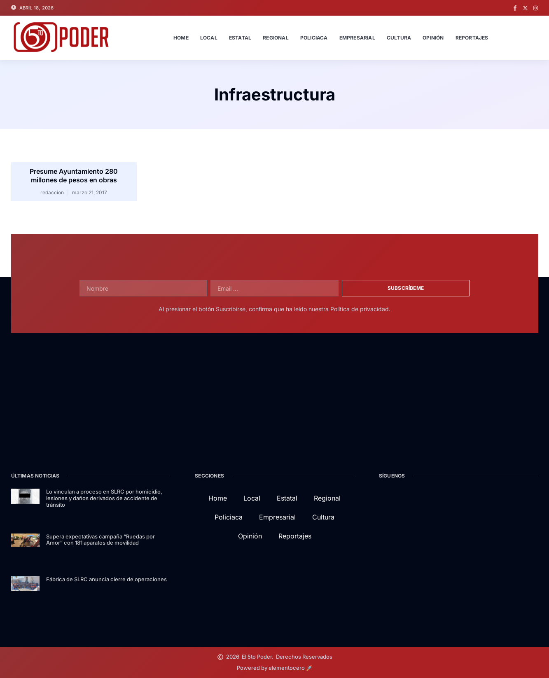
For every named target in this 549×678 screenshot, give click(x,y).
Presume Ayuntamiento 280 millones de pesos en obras (74, 175)
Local (208, 38)
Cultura (399, 38)
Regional (276, 38)
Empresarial (357, 38)
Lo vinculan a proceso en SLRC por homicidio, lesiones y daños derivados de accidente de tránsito (104, 498)
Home (181, 38)
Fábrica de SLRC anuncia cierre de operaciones (106, 579)
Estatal (240, 38)
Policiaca (314, 38)
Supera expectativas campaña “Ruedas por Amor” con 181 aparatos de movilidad (100, 539)
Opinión (433, 38)
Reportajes (472, 38)
